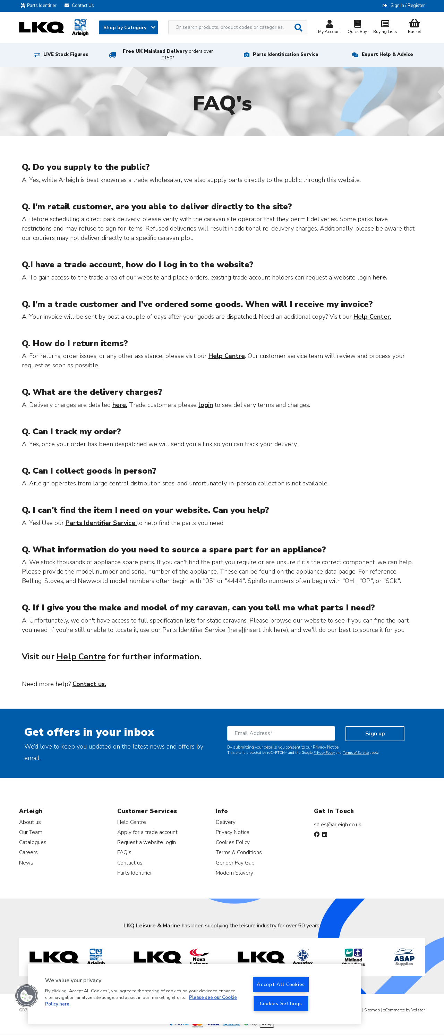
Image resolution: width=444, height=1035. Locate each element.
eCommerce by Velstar (404, 1010)
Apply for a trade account (147, 832)
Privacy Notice (326, 747)
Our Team (30, 832)
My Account (329, 27)
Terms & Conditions (239, 852)
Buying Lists (385, 27)
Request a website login (146, 842)
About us (30, 822)
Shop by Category (129, 27)
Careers (28, 852)
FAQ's (124, 852)
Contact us (130, 862)
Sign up (375, 733)
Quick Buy (357, 27)
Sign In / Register (408, 5)
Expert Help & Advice (387, 54)
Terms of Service (356, 752)
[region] (194, 994)
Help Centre (131, 822)
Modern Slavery (234, 872)
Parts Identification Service (285, 54)
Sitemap (372, 1010)
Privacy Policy (324, 752)
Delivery (226, 822)
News (26, 862)
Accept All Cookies (281, 984)
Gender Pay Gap (235, 862)
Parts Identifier (40, 5)
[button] (27, 996)
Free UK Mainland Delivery (168, 54)
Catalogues (32, 842)
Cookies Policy (233, 842)
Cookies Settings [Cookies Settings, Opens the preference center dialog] (281, 1003)
